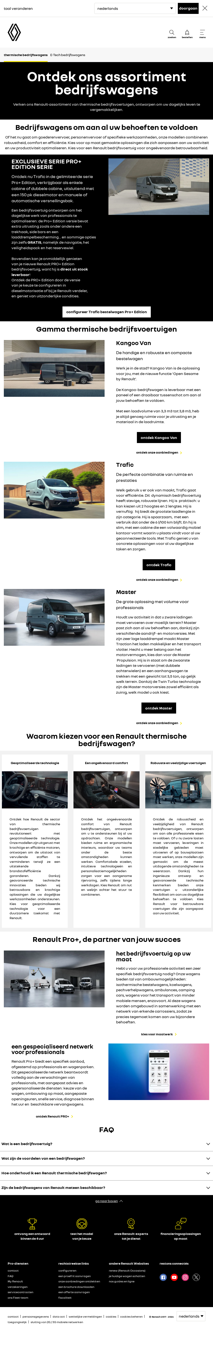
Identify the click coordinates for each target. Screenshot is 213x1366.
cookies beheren (131, 1316)
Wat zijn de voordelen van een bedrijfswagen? (43, 1158)
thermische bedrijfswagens (26, 55)
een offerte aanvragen (74, 1292)
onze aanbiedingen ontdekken (79, 1281)
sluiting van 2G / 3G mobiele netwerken (57, 1322)
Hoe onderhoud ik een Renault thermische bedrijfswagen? (54, 1172)
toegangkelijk (17, 1322)
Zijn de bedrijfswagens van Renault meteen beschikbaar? (53, 1187)
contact (13, 1270)
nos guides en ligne (122, 1281)
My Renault (15, 1281)
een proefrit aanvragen (74, 1276)
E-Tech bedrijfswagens (67, 55)
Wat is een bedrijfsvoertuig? (26, 1143)
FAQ (10, 1276)
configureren (67, 1270)
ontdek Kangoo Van (159, 437)
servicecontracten (20, 1292)
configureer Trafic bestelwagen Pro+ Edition (106, 311)
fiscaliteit (65, 1297)
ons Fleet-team (18, 1297)
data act (59, 1316)
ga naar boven (106, 1201)
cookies (111, 1316)
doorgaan (188, 8)
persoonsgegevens (35, 1316)
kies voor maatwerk (157, 1034)
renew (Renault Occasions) (127, 1270)
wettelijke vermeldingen (85, 1316)
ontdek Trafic (158, 564)
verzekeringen (18, 1287)
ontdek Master (158, 708)
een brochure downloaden (76, 1287)
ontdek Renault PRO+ (52, 1116)
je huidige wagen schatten (127, 1276)
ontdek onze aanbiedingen (157, 452)
